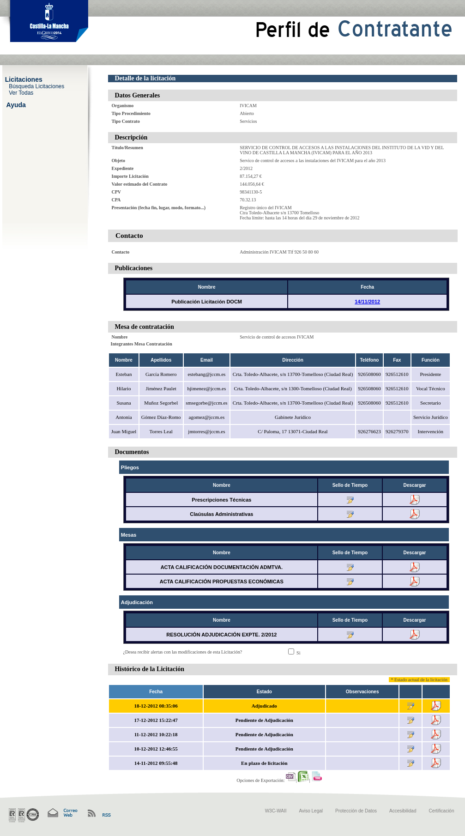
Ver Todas (21, 92)
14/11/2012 (367, 301)
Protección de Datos (356, 810)
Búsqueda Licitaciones (36, 86)
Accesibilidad (402, 810)
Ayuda (16, 104)
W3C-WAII (276, 810)
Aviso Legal (311, 810)
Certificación (441, 810)
